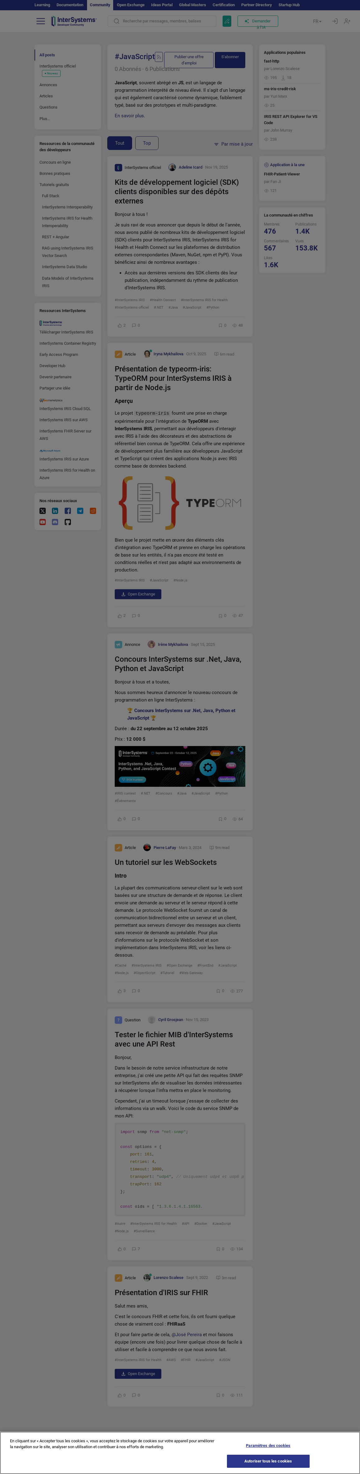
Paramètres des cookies (268, 1451)
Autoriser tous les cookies (268, 1467)
